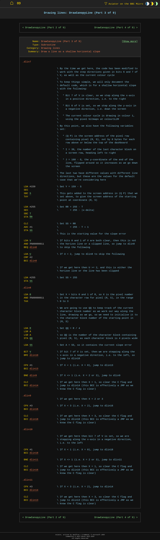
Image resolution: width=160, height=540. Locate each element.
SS (31, 230)
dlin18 (34, 419)
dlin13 (34, 368)
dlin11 (34, 459)
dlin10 (34, 355)
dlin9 (33, 375)
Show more (129, 41)
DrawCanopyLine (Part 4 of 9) (114, 27)
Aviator (123, 3)
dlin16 (34, 409)
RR (31, 217)
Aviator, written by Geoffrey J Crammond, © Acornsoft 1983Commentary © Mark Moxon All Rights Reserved (80, 536)
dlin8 (33, 247)
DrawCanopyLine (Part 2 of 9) (45, 27)
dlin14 (34, 385)
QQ (31, 338)
